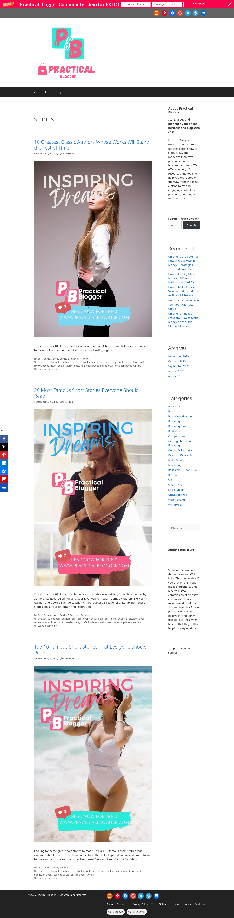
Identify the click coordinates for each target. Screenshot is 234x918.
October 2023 (177, 361)
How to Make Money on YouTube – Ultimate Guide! (183, 305)
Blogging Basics (178, 426)
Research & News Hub (182, 470)
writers (137, 365)
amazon (42, 362)
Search (191, 225)
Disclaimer (176, 904)
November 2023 (178, 356)
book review (112, 871)
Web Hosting (176, 499)
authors (66, 362)
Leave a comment (47, 369)
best (74, 362)
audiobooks (54, 362)
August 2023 (176, 371)
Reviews (85, 358)
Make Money (176, 460)
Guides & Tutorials (69, 358)
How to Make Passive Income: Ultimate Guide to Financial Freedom (183, 291)
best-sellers (97, 362)
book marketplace (128, 362)
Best (46, 92)
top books (126, 365)
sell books (105, 365)
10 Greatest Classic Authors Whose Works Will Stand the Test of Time (91, 144)
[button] (117, 4)
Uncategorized (177, 495)
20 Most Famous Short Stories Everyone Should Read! (86, 393)
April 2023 (174, 376)
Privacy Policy (140, 904)
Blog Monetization (180, 416)
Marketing (175, 465)
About (110, 904)
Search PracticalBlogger (183, 218)
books (45, 365)
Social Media (176, 490)
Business (174, 431)
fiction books (57, 365)
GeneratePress (77, 894)
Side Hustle (175, 485)
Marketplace (72, 365)
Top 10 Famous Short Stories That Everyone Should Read (90, 649)
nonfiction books (90, 365)
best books (84, 362)
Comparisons (51, 358)
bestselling (111, 362)
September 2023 (178, 366)
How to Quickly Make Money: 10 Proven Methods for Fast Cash (182, 278)
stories (116, 365)
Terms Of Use (159, 904)
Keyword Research (180, 455)
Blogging (174, 421)
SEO (170, 480)
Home (34, 92)
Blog (62, 92)
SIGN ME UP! (199, 4)
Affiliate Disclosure (195, 904)
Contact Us (123, 904)
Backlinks (174, 406)
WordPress (175, 504)
